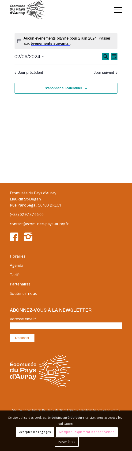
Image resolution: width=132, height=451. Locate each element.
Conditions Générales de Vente (98, 410)
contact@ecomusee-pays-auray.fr (39, 223)
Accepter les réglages (35, 432)
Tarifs (15, 274)
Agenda (16, 265)
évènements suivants (50, 43)
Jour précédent (29, 72)
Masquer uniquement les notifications (86, 432)
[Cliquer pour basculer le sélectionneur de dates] (29, 56)
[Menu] (115, 9)
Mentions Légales (65, 410)
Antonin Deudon (42, 410)
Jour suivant (105, 72)
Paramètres (66, 442)
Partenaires (20, 284)
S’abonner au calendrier (63, 88)
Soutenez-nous (23, 293)
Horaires (17, 256)
